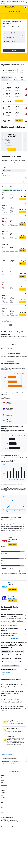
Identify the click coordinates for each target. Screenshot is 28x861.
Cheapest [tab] (4, 77)
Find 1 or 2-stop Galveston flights (10, 625)
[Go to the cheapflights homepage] (10, 7)
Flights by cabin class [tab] (17, 651)
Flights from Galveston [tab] (7, 654)
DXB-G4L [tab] (10, 360)
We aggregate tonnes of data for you (14, 761)
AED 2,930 (6, 21)
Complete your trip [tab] (6, 658)
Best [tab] (10, 77)
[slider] (26, 178)
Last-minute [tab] (15, 78)
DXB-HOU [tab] (14, 344)
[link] (11, 149)
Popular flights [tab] (18, 661)
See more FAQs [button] (14, 638)
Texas (21, 769)
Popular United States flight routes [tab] (10, 665)
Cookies (3, 3)
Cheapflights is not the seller (14, 758)
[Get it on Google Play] (5, 820)
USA (17, 769)
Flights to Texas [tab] (19, 654)
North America (11, 769)
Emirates (10, 537)
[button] (26, 2)
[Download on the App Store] (14, 820)
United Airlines (11, 594)
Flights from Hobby (6, 674)
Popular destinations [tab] (7, 661)
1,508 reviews (11, 587)
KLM (9, 582)
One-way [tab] (22, 78)
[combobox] (6, 26)
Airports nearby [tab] (6, 651)
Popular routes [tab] (17, 658)
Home (6, 769)
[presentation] (10, 23)
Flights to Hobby (6, 672)
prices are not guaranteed (7, 754)
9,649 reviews (11, 598)
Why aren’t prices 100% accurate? (14, 764)
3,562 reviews (11, 541)
